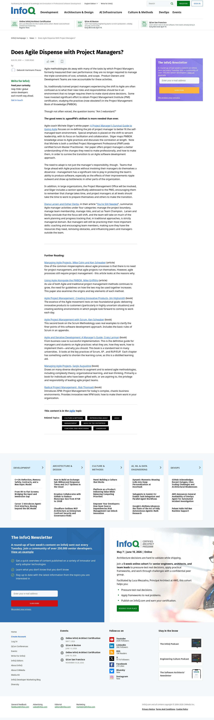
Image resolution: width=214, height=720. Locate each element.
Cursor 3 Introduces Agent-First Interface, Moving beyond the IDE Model (28, 508)
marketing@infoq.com (85, 709)
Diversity (15, 686)
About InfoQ (16, 667)
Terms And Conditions (165, 711)
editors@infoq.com (63, 709)
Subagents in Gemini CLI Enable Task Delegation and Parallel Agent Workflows (146, 499)
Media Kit (15, 677)
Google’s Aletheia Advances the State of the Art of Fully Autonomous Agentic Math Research (146, 512)
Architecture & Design (78, 12)
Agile (72, 410)
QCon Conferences (19, 648)
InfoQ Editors (17, 663)
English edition (90, 3)
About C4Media (18, 672)
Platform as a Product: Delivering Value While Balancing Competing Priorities (104, 495)
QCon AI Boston (73, 648)
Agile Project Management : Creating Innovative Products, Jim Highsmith (84, 298)
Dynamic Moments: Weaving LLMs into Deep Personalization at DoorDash (146, 486)
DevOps (164, 12)
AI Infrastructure (110, 12)
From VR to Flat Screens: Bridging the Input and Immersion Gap (27, 496)
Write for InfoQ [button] (106, 3)
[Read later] (62, 61)
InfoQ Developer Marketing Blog (26, 682)
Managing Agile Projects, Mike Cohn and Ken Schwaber (75, 262)
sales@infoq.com (40, 709)
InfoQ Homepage (18, 38)
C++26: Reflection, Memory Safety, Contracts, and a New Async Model (27, 484)
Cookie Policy (182, 711)
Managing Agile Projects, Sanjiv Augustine (67, 366)
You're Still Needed (107, 204)
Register (183, 3)
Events (176, 12)
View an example (22, 554)
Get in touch (17, 100)
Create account (18, 639)
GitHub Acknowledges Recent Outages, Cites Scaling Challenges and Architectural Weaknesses (184, 486)
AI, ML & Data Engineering (139, 470)
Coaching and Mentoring (76, 428)
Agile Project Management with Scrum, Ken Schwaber (74, 319)
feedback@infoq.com (20, 709)
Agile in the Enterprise (95, 423)
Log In (14, 643)
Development (49, 12)
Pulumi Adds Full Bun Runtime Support (182, 512)
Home (14, 634)
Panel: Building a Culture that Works (105, 483)
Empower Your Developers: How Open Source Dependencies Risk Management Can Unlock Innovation (106, 511)
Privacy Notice (148, 711)
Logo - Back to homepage (23, 10)
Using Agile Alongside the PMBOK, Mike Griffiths (71, 280)
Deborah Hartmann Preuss (29, 70)
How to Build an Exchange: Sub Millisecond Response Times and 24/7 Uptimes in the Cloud (67, 486)
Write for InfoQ (18, 658)
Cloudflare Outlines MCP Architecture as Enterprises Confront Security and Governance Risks (67, 514)
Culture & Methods (140, 12)
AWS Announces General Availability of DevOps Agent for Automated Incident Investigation (184, 500)
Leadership (101, 428)
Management (70, 423)
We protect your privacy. (169, 97)
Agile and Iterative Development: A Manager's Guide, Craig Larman (81, 337)
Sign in (197, 3)
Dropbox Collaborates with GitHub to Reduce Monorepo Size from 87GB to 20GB (67, 500)
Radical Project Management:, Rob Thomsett (69, 387)
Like (52, 61)
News (32, 38)
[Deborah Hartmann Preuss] (13, 70)
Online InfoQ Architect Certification (83, 641)
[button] (179, 90)
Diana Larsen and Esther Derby (61, 204)
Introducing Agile (99, 418)
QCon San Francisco (75, 662)
